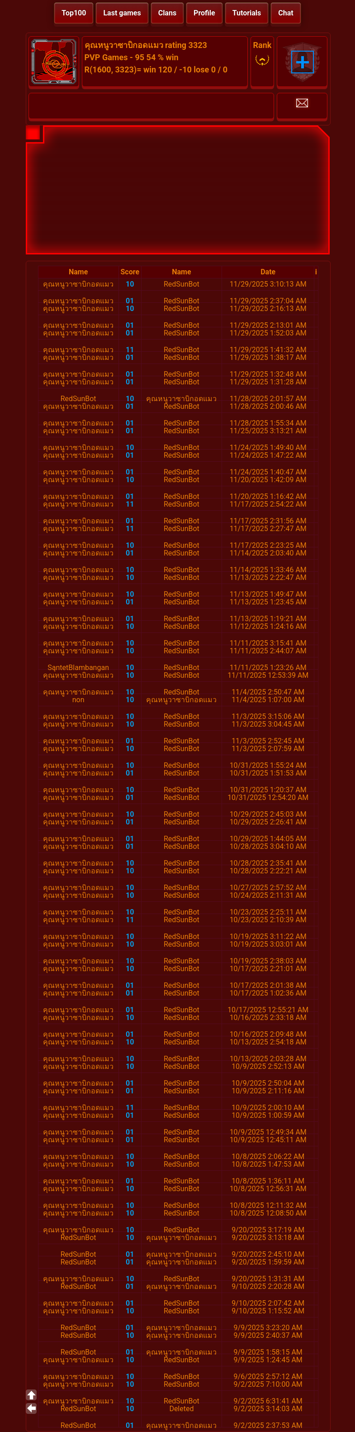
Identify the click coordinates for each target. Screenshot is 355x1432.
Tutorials (246, 13)
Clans (167, 13)
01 (130, 301)
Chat (285, 13)
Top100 (74, 13)
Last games (122, 13)
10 (130, 284)
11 (130, 349)
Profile (204, 13)
